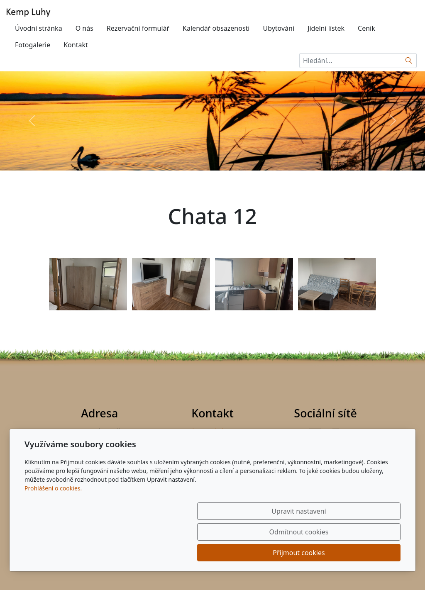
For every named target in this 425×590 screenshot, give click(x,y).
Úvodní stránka (38, 28)
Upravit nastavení (194, 552)
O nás (84, 28)
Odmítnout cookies (278, 552)
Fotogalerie (32, 44)
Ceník (366, 28)
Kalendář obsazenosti (216, 28)
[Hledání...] (350, 60)
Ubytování (278, 28)
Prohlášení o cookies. (53, 530)
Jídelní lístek (326, 28)
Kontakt (76, 44)
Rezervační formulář (138, 28)
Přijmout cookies (360, 552)
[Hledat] (409, 60)
